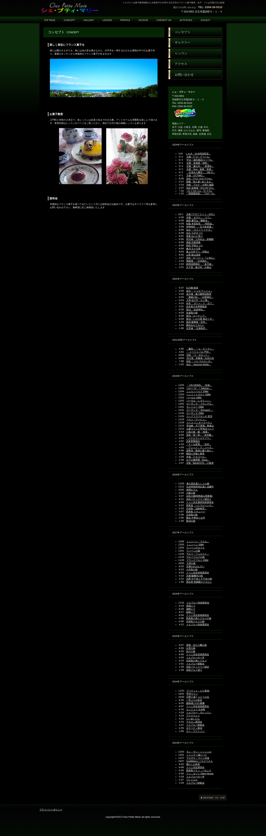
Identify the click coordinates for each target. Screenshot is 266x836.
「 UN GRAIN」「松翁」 (199, 385)
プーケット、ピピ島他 (197, 690)
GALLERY (89, 20)
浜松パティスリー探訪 (197, 667)
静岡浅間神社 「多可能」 (200, 264)
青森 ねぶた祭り (194, 236)
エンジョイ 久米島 (195, 709)
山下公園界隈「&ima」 (198, 460)
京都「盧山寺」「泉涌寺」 (200, 166)
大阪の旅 (190, 493)
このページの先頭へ (213, 797)
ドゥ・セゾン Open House (200, 773)
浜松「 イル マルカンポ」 (199, 361)
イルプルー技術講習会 (197, 602)
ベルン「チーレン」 (196, 419)
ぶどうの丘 (203, 697)
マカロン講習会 (194, 722)
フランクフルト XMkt (197, 560)
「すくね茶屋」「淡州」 (198, 444)
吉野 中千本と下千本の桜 (199, 579)
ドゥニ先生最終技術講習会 (200, 502)
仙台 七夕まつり (194, 233)
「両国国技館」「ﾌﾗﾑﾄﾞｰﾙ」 (201, 193)
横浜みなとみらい (195, 325)
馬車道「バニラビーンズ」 (200, 505)
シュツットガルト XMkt (198, 394)
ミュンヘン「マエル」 (197, 541)
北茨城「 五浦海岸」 (196, 328)
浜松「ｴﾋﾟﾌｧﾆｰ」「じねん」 (201, 258)
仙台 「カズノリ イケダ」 (199, 230)
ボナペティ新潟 (194, 728)
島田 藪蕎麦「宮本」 (196, 322)
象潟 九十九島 (193, 248)
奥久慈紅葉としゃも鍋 (197, 483)
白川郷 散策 (192, 287)
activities (186, 20)
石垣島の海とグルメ (196, 660)
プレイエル (192, 779)
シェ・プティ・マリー (81, 8)
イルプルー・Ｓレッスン (198, 712)
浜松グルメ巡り (194, 670)
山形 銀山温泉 (193, 254)
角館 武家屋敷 (193, 242)
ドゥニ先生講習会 (195, 767)
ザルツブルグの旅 (195, 557)
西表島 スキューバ (195, 511)
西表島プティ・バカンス (198, 770)
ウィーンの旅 (193, 551)
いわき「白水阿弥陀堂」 (198, 153)
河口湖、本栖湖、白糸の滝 (200, 358)
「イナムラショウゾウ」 (198, 438)
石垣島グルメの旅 (195, 621)
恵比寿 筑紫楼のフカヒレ (199, 582)
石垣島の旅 (192, 514)
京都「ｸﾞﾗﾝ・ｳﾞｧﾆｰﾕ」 (198, 156)
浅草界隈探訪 (193, 441)
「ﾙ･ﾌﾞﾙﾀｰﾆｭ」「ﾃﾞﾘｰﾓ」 (199, 191)
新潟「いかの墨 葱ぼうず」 (200, 319)
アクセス (195, 64)
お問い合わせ (195, 74)
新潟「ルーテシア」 (196, 316)
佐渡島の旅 (192, 312)
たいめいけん (193, 718)
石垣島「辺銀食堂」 (196, 508)
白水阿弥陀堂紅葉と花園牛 (200, 486)
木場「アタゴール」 (196, 456)
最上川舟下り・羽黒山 (197, 251)
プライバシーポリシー (50, 809)
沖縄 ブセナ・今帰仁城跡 (200, 185)
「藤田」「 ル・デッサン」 (200, 349)
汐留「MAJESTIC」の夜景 (200, 463)
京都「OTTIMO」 (195, 175)
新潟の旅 (190, 521)
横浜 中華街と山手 (195, 518)
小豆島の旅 (192, 569)
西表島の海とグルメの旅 (198, 618)
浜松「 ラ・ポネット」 (198, 355)
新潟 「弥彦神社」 (195, 309)
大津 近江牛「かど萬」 (198, 300)
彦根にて (190, 606)
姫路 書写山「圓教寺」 (198, 220)
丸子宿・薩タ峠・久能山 (198, 267)
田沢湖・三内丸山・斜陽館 (200, 239)
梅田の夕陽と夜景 (195, 453)
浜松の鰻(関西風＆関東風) (199, 496)
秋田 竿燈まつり (194, 245)
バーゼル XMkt (194, 397)
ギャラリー (195, 43)
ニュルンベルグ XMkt (197, 391)
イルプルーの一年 (195, 657)
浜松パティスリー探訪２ (198, 499)
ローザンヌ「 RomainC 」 (199, 410)
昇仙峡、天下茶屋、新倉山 (200, 425)
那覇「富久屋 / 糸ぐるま (198, 181)
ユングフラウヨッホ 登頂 (199, 416)
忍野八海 (191, 697)
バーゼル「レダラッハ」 (199, 400)
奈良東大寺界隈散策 (196, 306)
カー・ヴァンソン (195, 731)
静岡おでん (192, 489)
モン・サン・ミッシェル (199, 751)
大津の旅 (191, 563)
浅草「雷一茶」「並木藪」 (200, 435)
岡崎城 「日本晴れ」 (197, 261)
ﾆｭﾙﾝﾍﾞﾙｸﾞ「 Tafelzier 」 (199, 388)
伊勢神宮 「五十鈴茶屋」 (200, 226)
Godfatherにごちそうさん (199, 761)
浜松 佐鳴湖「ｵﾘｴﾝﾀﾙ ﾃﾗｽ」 (200, 188)
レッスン (195, 53)
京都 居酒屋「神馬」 (197, 163)
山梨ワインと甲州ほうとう (200, 428)
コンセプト (195, 32)
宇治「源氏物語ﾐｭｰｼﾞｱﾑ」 (199, 160)
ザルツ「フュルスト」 (197, 554)
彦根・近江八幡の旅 (196, 645)
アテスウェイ (193, 715)
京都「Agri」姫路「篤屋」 (199, 169)
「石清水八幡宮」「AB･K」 (200, 172)
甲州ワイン (192, 694)
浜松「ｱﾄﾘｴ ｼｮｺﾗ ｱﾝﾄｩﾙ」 (199, 178)
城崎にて (190, 609)
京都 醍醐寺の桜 (194, 575)
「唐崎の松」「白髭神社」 (200, 297)
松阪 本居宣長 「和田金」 (200, 223)
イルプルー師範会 (195, 663)
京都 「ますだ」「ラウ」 (199, 217)
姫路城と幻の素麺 (195, 703)
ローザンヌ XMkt (195, 413)
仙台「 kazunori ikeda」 (198, 364)
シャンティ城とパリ (196, 755)
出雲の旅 (190, 648)
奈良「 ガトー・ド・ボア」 (200, 303)
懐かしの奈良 (193, 764)
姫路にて (190, 612)
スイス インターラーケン (199, 422)
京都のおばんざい (195, 566)
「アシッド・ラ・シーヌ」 (200, 447)
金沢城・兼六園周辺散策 (198, 294)
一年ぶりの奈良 (194, 700)
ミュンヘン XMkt (195, 544)
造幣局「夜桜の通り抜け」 (200, 450)
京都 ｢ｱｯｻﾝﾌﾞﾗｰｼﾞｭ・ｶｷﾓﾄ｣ (200, 214)
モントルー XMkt (195, 407)
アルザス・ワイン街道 (197, 758)
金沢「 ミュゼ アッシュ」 (199, 291)
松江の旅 (190, 651)
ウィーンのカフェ (195, 547)
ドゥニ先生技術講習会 (197, 572)
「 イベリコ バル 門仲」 (198, 352)
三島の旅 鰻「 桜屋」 (198, 432)
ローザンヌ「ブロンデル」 (200, 404)
